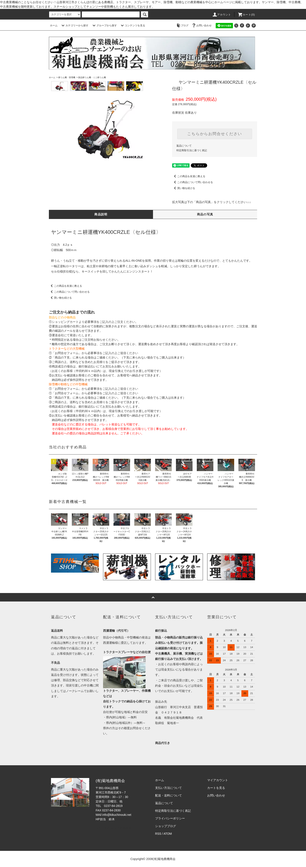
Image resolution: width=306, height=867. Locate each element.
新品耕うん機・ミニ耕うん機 (92, 77)
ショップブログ (165, 826)
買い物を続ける (183, 188)
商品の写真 (205, 214)
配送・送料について (168, 795)
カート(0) (246, 14)
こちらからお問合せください (214, 134)
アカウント (221, 14)
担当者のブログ (126, 819)
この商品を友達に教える (188, 176)
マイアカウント (217, 780)
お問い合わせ (201, 25)
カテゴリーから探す (74, 25)
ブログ (182, 25)
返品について (184, 145)
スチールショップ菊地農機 (113, 828)
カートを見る (216, 787)
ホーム (54, 25)
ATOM (168, 833)
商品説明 (101, 214)
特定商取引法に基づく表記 (191, 150)
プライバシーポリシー (170, 818)
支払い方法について (168, 787)
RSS (158, 833)
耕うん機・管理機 (66, 77)
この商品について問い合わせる (192, 182)
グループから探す (104, 25)
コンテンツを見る (132, 25)
